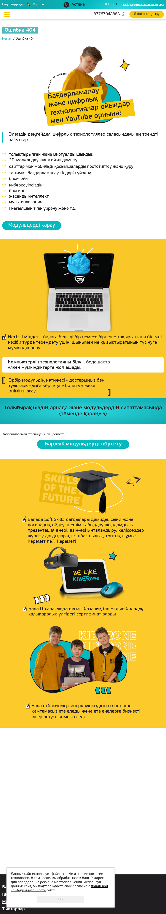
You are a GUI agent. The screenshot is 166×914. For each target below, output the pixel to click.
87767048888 (107, 14)
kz (107, 4)
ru (115, 4)
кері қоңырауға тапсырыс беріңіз (143, 4)
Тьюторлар (13, 909)
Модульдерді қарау (31, 225)
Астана (78, 5)
